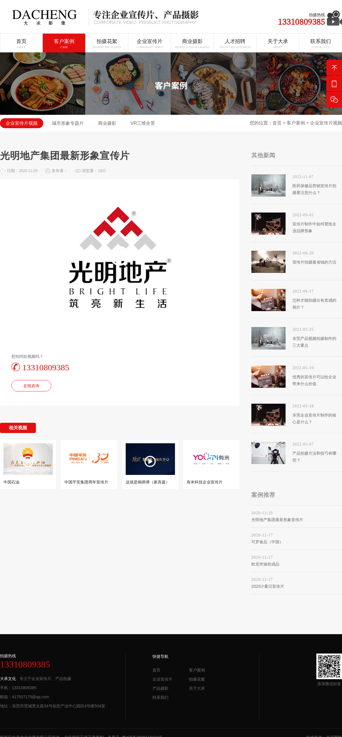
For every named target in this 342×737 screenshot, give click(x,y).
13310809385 (40, 367)
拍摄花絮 (197, 679)
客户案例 (296, 123)
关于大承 (197, 688)
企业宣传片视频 (326, 123)
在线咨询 (31, 385)
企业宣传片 (162, 679)
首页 (277, 123)
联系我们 (160, 697)
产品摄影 (160, 688)
